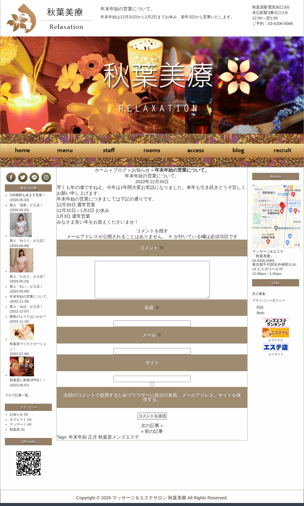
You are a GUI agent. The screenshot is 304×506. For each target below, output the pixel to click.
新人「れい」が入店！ (26, 286)
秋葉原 (15, 429)
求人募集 (258, 294)
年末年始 (78, 437)
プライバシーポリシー (268, 300)
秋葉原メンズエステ (118, 437)
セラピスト (18, 419)
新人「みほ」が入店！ (26, 306)
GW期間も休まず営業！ (28, 195)
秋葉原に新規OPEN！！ (28, 380)
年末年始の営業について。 (127, 8)
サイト (152, 362)
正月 (92, 437)
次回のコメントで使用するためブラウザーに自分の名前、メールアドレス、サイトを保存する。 (152, 397)
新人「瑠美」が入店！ (26, 205)
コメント (152, 247)
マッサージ (18, 424)
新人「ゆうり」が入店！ (28, 240)
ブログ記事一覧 (16, 395)
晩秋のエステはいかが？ (28, 316)
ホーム (101, 170)
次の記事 (150, 425)
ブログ (120, 170)
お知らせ (141, 170)
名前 (151, 307)
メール (152, 335)
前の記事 (154, 431)
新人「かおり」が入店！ (28, 276)
